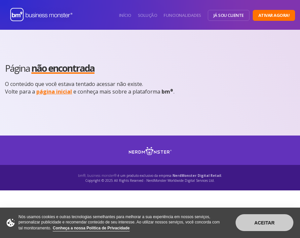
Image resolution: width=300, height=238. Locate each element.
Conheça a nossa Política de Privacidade (91, 228)
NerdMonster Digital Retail (196, 175)
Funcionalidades (182, 15)
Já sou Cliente (228, 15)
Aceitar (264, 222)
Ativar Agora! (274, 15)
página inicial (54, 91)
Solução (147, 15)
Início (125, 15)
